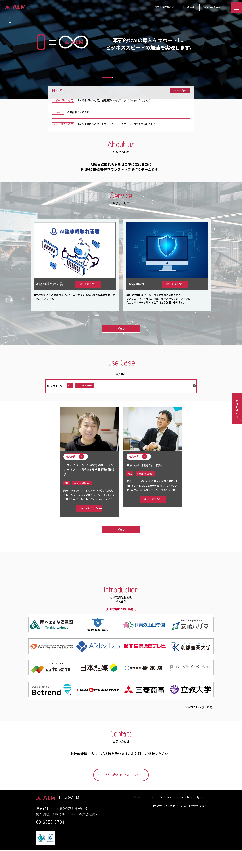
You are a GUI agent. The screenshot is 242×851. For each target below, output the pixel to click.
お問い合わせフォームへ (121, 775)
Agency (201, 797)
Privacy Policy (197, 806)
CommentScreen (212, 7)
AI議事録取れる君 (164, 7)
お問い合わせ (237, 409)
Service (138, 797)
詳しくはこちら (88, 284)
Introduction (184, 797)
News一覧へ (179, 90)
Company (165, 797)
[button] (107, 77)
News (151, 797)
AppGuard (188, 7)
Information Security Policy (169, 806)
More (121, 328)
